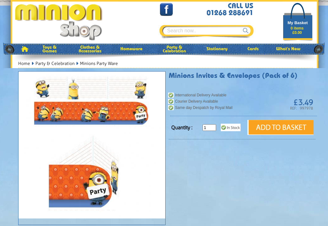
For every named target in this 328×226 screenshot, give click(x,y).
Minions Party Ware (99, 63)
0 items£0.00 (297, 30)
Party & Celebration (55, 63)
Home (24, 63)
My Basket (298, 22)
